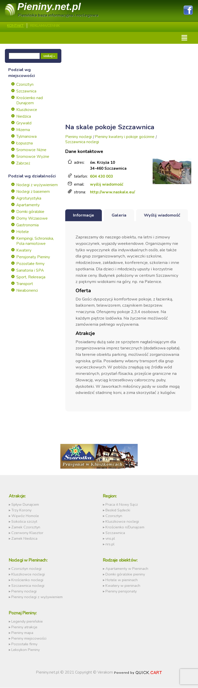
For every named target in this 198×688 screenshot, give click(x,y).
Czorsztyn (25, 84)
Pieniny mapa (22, 632)
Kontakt (15, 25)
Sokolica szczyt (24, 521)
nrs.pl (109, 544)
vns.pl (110, 538)
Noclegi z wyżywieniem (37, 185)
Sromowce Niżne (31, 150)
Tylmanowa (26, 136)
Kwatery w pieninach (122, 585)
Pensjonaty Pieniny (33, 257)
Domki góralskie (30, 211)
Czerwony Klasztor (27, 533)
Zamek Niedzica (24, 538)
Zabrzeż (23, 163)
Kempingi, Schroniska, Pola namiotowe (35, 241)
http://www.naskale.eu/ (112, 192)
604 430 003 (101, 176)
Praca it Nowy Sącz (121, 504)
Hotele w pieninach (121, 580)
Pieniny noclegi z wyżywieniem (37, 597)
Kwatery (23, 250)
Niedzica (23, 116)
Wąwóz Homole (25, 516)
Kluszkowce (26, 110)
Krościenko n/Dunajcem (124, 527)
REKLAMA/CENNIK (45, 25)
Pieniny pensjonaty (121, 591)
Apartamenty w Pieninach (126, 568)
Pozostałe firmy (30, 263)
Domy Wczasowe (32, 218)
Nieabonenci (27, 290)
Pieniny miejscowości (28, 638)
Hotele (22, 232)
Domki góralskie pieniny (125, 574)
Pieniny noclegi (78, 137)
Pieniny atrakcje (24, 627)
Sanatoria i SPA (30, 270)
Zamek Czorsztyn (25, 527)
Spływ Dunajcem (25, 504)
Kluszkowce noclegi (122, 521)
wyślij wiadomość (106, 184)
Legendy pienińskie (27, 621)
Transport (24, 284)
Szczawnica (26, 91)
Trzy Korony (21, 510)
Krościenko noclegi (27, 580)
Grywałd (23, 123)
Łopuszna (24, 143)
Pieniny (49, 6)
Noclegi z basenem (33, 191)
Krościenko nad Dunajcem (29, 101)
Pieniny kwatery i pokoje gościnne (124, 137)
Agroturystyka (28, 198)
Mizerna (23, 130)
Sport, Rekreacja (30, 277)
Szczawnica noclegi (82, 142)
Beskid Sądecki (117, 510)
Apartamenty (28, 205)
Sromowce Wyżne (32, 156)
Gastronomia (27, 225)
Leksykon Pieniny (25, 649)
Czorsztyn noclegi (26, 568)
